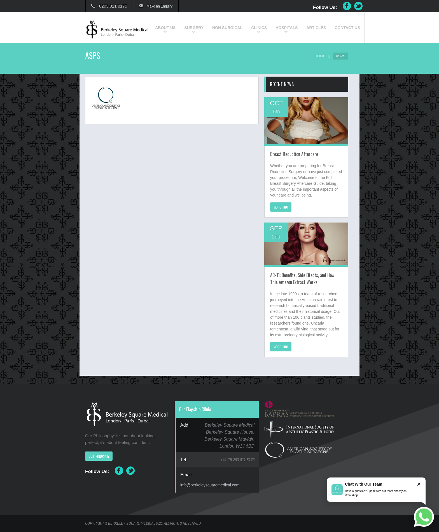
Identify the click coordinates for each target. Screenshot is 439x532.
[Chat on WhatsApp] (424, 517)
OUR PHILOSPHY (98, 456)
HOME (319, 56)
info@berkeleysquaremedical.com (209, 485)
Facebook (346, 6)
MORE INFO (281, 207)
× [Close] (419, 484)
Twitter (358, 6)
